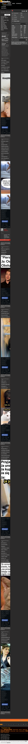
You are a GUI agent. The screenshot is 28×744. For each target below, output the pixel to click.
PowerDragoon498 (23, 43)
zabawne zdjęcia (5, 731)
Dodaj (13, 3)
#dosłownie (4, 122)
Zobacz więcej (16, 21)
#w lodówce (4, 360)
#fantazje (3, 120)
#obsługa (3, 295)
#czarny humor (4, 699)
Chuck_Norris (15, 34)
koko (13, 28)
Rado (14, 32)
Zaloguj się (2, 135)
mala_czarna (15, 33)
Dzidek (12, 42)
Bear (13, 29)
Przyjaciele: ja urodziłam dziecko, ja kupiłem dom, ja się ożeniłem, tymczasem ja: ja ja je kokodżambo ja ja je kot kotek (5, 453)
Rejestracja (3, 8)
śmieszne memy (8, 729)
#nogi (6, 293)
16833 (21, 13)
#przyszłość (4, 615)
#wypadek (3, 695)
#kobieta (3, 212)
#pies (6, 426)
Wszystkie (26, 37)
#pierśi (3, 289)
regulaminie (8, 742)
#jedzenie (7, 611)
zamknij (26, 741)
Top (4, 3)
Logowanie (3, 6)
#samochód (4, 693)
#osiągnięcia (4, 524)
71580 (21, 15)
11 (25, 724)
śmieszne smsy (6, 732)
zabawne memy (24, 729)
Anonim (14, 26)
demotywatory (5, 40)
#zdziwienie (4, 291)
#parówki (3, 362)
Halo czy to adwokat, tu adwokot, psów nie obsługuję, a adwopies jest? (5, 384)
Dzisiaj (21, 37)
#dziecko (3, 518)
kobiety (2, 729)
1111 (18, 43)
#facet (3, 218)
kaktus (14, 31)
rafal (13, 30)
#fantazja (3, 124)
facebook (2, 732)
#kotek (3, 430)
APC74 (6, 229)
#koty (3, 613)
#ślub (8, 518)
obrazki (4, 36)
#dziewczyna (4, 210)
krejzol (14, 27)
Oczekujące (18, 3)
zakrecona (15, 35)
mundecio (23, 42)
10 (23, 724)
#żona (3, 697)
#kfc (2, 293)
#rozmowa (3, 216)
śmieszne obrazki (4, 44)
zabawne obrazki (15, 729)
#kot (2, 358)
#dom (3, 520)
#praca (3, 118)
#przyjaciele (4, 522)
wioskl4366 (17, 42)
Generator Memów (7, 4)
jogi (20, 42)
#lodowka (7, 358)
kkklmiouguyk (14, 43)
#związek (3, 214)
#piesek (7, 430)
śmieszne (20, 729)
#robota (8, 118)
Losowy (9, 3)
